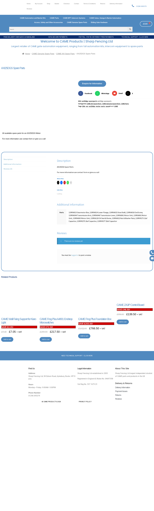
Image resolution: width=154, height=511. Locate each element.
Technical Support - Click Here (134, 37)
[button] (86, 93)
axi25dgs (92, 106)
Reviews (29, 9)
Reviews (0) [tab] (8, 169)
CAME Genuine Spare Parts (43, 54)
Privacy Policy (85, 402)
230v (83, 106)
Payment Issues (121, 391)
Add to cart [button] (7, 339)
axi (87, 106)
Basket (57, 3)
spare (108, 106)
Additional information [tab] (12, 164)
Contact (76, 3)
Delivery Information (116, 3)
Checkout (66, 3)
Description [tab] (8, 159)
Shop (48, 3)
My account (38, 3)
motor (98, 106)
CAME (116, 106)
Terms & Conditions (89, 3)
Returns (102, 3)
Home (29, 3)
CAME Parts (125, 104)
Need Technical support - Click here (77, 356)
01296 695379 (141, 6)
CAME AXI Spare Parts (65, 54)
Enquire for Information (92, 84)
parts (103, 106)
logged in (74, 255)
